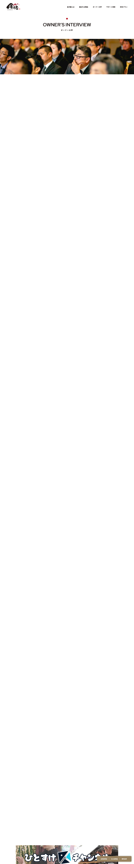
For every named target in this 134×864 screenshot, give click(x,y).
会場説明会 (104, 859)
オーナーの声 (97, 7)
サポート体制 (110, 7)
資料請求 (124, 859)
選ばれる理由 (83, 7)
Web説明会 (114, 859)
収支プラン (123, 7)
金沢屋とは (70, 7)
